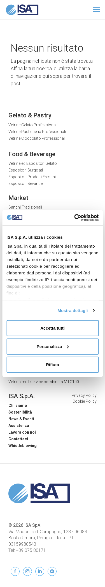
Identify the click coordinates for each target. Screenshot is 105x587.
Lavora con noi (22, 432)
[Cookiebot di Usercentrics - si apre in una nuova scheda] (75, 217)
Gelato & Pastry (30, 115)
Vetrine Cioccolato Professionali (37, 138)
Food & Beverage (31, 154)
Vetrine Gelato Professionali (32, 125)
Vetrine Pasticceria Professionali (37, 131)
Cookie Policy (85, 401)
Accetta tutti (52, 328)
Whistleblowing (22, 445)
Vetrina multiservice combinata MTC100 (43, 382)
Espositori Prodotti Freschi (32, 177)
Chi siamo (17, 405)
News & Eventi (21, 419)
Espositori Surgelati (25, 170)
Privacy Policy (84, 395)
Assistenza (18, 425)
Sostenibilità (20, 412)
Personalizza (53, 346)
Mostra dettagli (72, 310)
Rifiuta (52, 364)
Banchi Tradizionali (25, 207)
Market (18, 197)
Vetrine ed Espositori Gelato (32, 163)
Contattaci (18, 439)
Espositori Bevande (25, 183)
